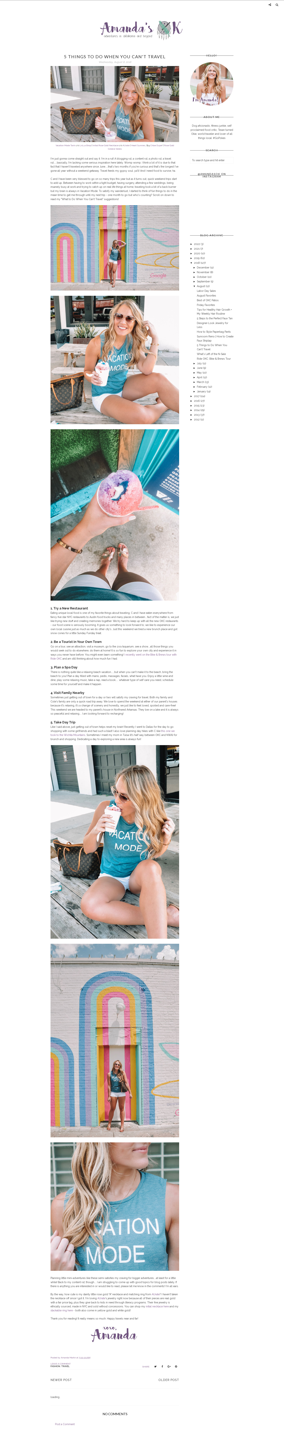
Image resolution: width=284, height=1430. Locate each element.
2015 (197, 405)
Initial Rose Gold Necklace (105, 145)
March (201, 382)
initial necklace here (157, 1306)
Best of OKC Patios (208, 300)
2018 (197, 262)
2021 (197, 248)
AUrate (126, 145)
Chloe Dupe (156, 145)
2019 (197, 258)
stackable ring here (62, 1310)
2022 (197, 244)
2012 (197, 419)
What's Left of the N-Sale (211, 354)
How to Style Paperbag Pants (214, 331)
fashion (55, 1366)
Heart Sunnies (138, 145)
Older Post (168, 1380)
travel (65, 1366)
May (199, 372)
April (200, 377)
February (202, 386)
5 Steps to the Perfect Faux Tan (215, 318)
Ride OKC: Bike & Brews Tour (214, 358)
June (200, 367)
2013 (197, 414)
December (203, 267)
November (203, 272)
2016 (197, 400)
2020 (197, 253)
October (202, 277)
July (199, 363)
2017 (197, 396)
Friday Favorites (206, 305)
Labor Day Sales (206, 290)
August (201, 286)
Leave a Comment (61, 1364)
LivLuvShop (85, 145)
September (204, 281)
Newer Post (61, 1380)
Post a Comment (65, 1424)
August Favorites (206, 295)
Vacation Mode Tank (65, 145)
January (202, 391)
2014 (197, 410)
